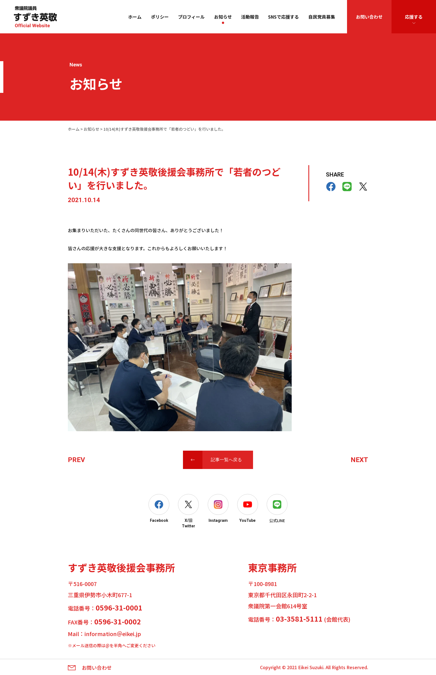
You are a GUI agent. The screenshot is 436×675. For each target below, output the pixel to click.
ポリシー (160, 16)
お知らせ (223, 16)
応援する (414, 16)
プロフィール (191, 16)
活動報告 (250, 16)
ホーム (135, 16)
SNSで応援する (283, 16)
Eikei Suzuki (310, 667)
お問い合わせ (369, 16)
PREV (76, 460)
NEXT (359, 460)
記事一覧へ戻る (226, 459)
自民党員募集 (321, 16)
